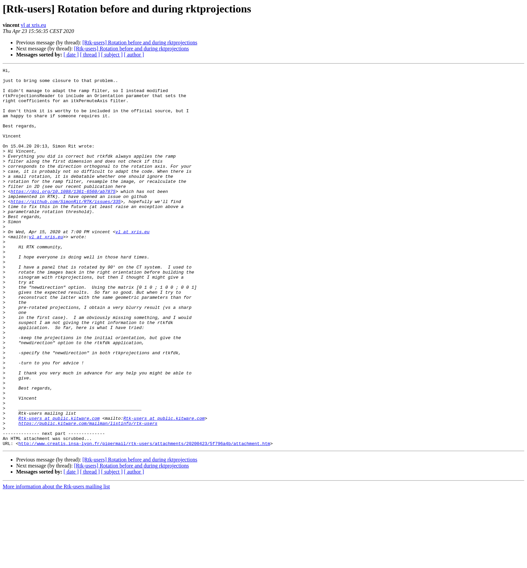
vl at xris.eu (33, 25)
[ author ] (134, 54)
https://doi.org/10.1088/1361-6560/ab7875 (62, 216)
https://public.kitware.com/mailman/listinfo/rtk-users (87, 495)
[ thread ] (90, 54)
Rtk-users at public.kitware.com (59, 489)
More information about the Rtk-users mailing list (56, 562)
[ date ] (71, 54)
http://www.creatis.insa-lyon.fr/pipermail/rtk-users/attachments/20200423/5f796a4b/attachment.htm (144, 519)
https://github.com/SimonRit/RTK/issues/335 (65, 229)
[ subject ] (112, 54)
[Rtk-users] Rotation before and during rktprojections (139, 42)
